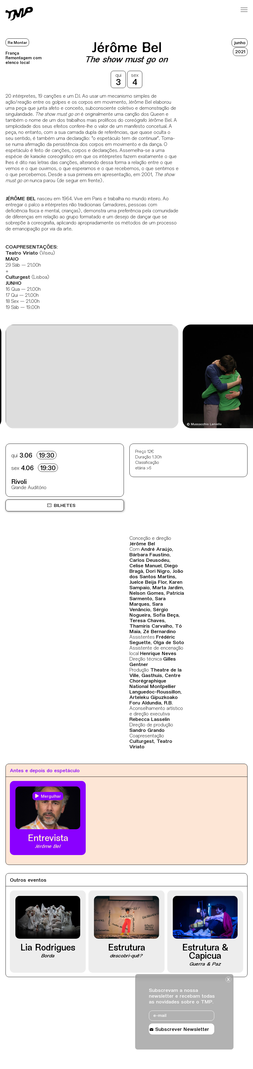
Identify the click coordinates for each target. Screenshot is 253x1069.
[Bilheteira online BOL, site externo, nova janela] (65, 505)
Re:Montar (17, 43)
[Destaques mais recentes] (25, 377)
